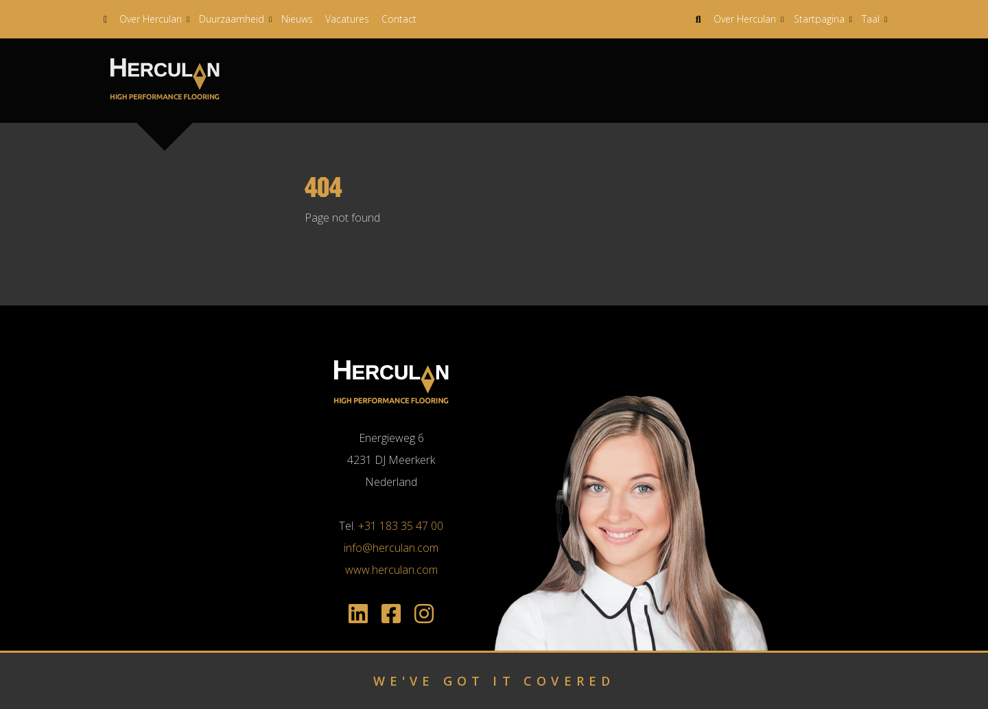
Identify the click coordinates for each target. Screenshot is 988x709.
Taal (871, 18)
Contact (398, 18)
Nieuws (297, 18)
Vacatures (347, 18)
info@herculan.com (391, 547)
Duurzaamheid (231, 18)
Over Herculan (150, 18)
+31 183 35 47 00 (400, 525)
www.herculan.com (391, 569)
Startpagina (819, 18)
